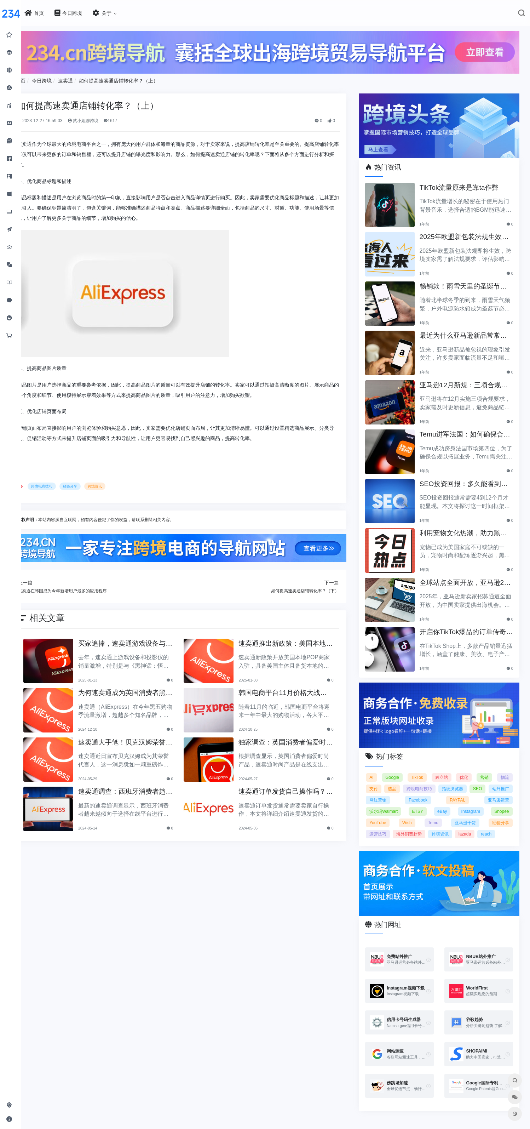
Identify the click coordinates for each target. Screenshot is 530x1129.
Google (400, 768)
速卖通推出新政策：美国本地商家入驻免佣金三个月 (297, 640)
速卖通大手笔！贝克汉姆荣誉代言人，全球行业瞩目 (145, 739)
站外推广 (386, 790)
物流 (505, 768)
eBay (446, 802)
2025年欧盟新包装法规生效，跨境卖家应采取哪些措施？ (465, 231)
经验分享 (96, 484)
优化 (466, 768)
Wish (414, 813)
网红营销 (413, 790)
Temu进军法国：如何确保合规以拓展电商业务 (467, 429)
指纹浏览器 (474, 779)
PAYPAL (469, 790)
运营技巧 (386, 824)
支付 (382, 779)
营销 (486, 768)
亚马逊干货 (467, 813)
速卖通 (91, 78)
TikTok (423, 768)
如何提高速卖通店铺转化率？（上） (144, 78)
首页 (47, 78)
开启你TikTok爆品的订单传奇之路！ (468, 626)
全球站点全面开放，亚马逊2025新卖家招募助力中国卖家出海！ (468, 577)
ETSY (424, 802)
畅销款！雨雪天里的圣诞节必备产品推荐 (469, 281)
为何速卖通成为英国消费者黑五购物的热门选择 (145, 689)
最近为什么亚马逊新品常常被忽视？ (469, 330)
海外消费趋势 (418, 824)
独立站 (445, 768)
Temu (437, 813)
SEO (504, 779)
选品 (405, 779)
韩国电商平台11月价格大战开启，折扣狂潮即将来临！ (297, 689)
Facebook (442, 790)
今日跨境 (68, 78)
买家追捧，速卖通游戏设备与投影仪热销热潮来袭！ (145, 640)
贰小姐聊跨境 (109, 118)
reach (495, 824)
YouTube (386, 813)
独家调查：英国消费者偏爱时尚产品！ (297, 739)
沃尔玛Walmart (392, 802)
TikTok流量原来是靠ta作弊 (464, 182)
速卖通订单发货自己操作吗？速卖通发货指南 (297, 788)
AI (380, 768)
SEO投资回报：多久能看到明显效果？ (466, 478)
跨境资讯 (121, 484)
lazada (473, 824)
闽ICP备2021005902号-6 (309, 1124)
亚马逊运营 (498, 790)
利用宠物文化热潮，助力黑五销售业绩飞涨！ (469, 528)
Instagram (472, 802)
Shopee (501, 802)
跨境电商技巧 (68, 484)
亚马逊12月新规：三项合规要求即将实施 (466, 380)
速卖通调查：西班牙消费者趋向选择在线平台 (145, 788)
